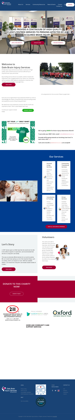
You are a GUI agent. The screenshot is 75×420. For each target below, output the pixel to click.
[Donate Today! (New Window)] (28, 110)
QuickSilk (55, 416)
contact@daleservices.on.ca (67, 134)
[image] (56, 74)
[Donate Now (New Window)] (37, 43)
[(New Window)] (37, 326)
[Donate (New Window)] (70, 4)
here (49, 139)
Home (53, 385)
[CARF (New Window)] (41, 389)
